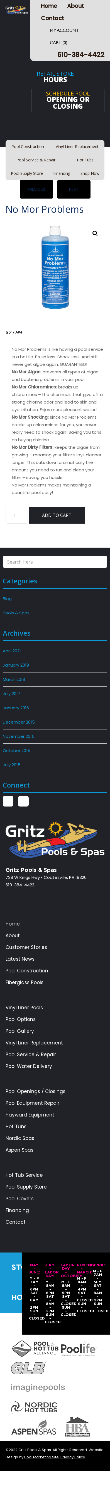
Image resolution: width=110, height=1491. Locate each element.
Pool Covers (20, 1198)
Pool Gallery (20, 1031)
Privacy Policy (72, 1457)
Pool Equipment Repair (32, 1103)
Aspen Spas (19, 1150)
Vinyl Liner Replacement (34, 1043)
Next (74, 189)
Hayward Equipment (30, 1115)
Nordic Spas (20, 1138)
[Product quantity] (17, 515)
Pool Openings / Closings (35, 1091)
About (75, 6)
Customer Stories (26, 947)
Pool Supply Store (26, 1187)
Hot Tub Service (24, 1175)
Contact (52, 18)
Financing (17, 1210)
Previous (36, 189)
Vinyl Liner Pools (24, 1007)
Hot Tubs (16, 1126)
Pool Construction (27, 970)
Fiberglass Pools (24, 982)
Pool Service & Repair (31, 1054)
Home (49, 6)
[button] (95, 233)
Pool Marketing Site (41, 1457)
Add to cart (57, 515)
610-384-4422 (80, 54)
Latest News (20, 959)
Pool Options (21, 1019)
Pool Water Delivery (29, 1066)
